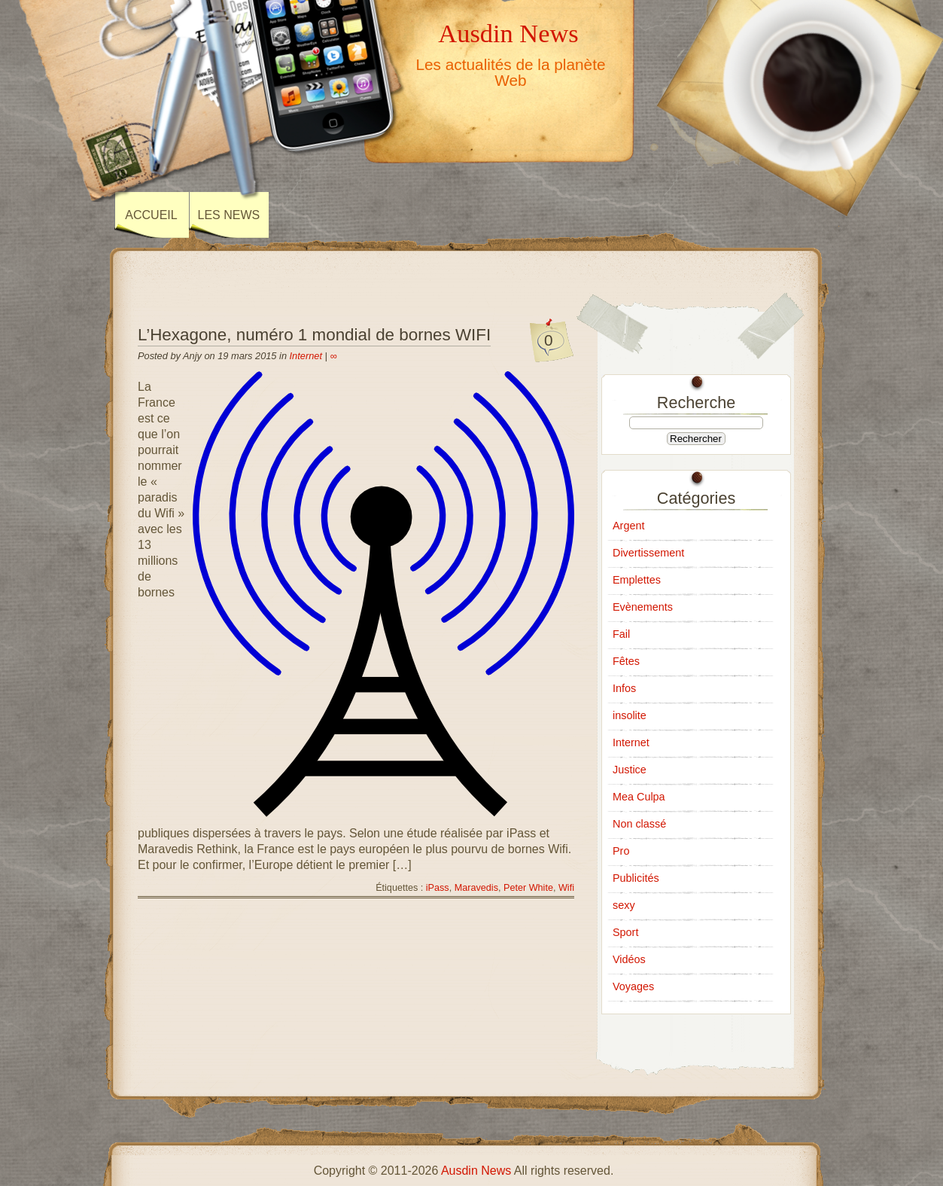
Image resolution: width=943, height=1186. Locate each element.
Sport (625, 932)
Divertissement (648, 553)
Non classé (639, 824)
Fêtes (626, 661)
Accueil (151, 215)
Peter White (528, 888)
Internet (306, 355)
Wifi (566, 888)
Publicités (636, 878)
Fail (621, 634)
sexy (624, 905)
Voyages (633, 986)
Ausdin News (508, 33)
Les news (229, 215)
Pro (621, 851)
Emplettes (637, 580)
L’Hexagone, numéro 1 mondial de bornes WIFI (314, 334)
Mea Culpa (639, 797)
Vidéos (629, 959)
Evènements (643, 607)
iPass (437, 888)
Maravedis (476, 888)
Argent (628, 526)
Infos (624, 688)
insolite (629, 715)
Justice (629, 770)
